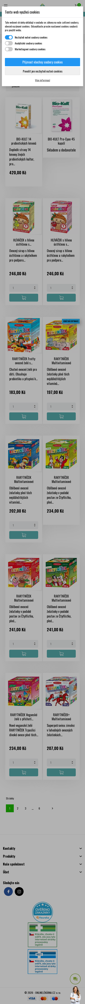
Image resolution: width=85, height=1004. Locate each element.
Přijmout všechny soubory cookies (42, 62)
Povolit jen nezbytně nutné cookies (42, 71)
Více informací (42, 80)
